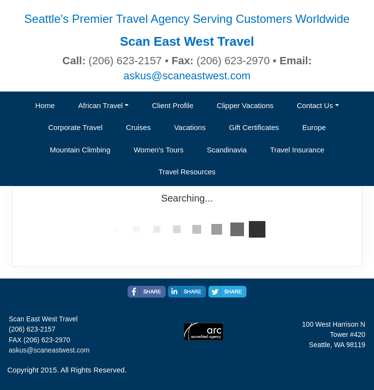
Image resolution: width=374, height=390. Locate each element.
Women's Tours (158, 150)
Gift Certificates (254, 127)
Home (45, 105)
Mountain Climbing (80, 150)
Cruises (138, 127)
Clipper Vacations (245, 105)
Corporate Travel (75, 127)
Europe (314, 127)
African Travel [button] (100, 105)
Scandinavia (227, 150)
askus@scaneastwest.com (187, 76)
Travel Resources (187, 171)
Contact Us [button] (315, 105)
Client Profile (172, 105)
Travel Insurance (297, 150)
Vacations (190, 127)
